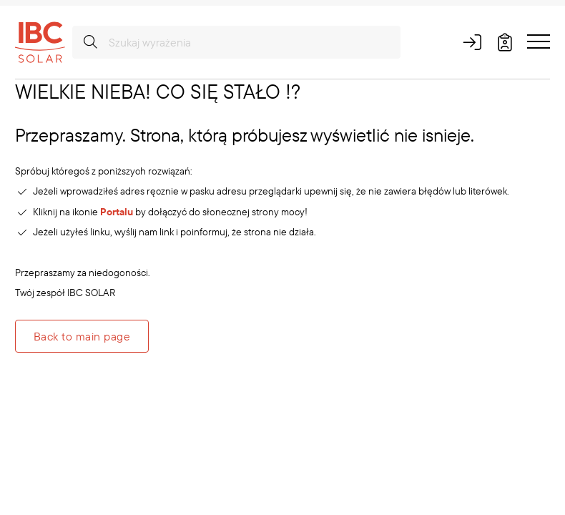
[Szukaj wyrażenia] (236, 42)
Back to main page (82, 336)
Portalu (116, 211)
